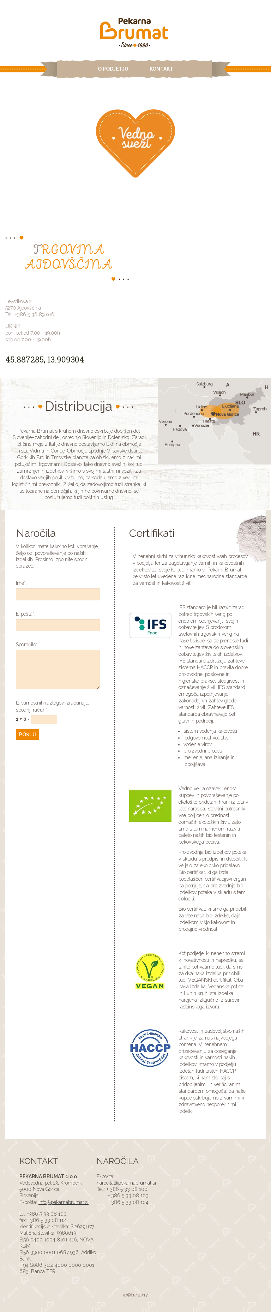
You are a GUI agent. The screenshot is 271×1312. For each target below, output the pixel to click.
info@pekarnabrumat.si (63, 1202)
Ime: (21, 583)
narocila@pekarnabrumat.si (126, 1183)
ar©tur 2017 (135, 1295)
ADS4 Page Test (135, 33)
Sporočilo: (26, 644)
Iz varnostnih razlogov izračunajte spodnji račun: (52, 706)
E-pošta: (25, 614)
